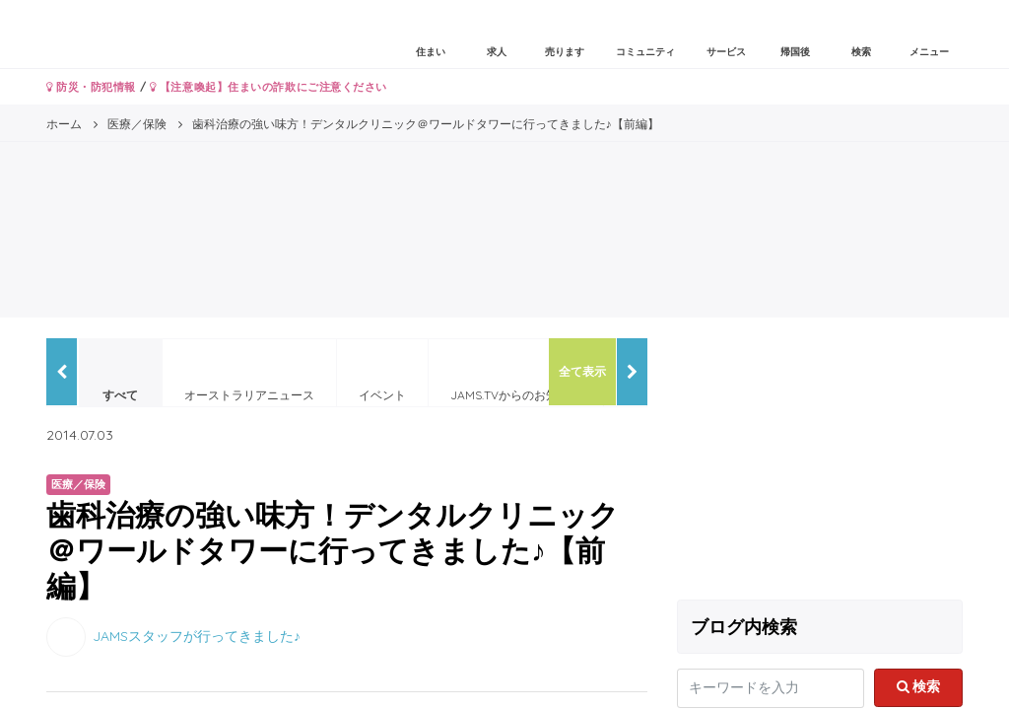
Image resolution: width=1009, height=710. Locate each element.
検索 (919, 686)
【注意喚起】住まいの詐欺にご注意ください (268, 87)
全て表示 (582, 371)
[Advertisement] (820, 461)
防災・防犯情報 (91, 87)
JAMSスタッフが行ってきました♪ (197, 636)
